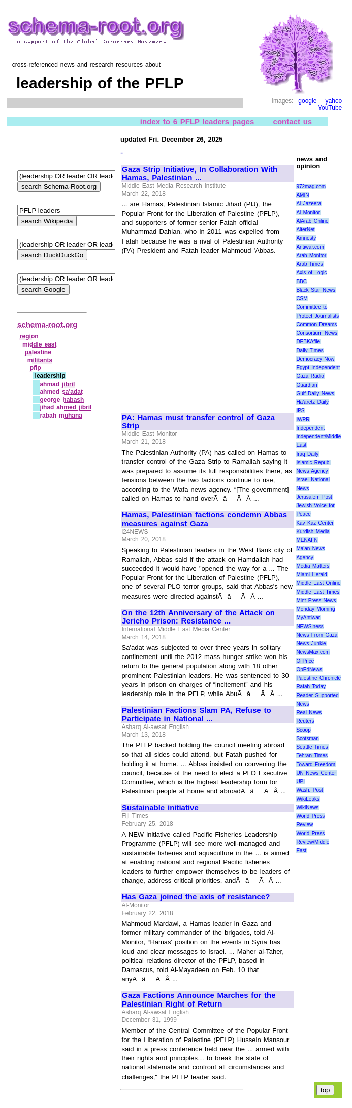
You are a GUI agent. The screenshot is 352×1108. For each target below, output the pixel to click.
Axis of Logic (311, 272)
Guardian (306, 385)
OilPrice (305, 661)
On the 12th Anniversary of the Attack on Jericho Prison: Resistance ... (198, 617)
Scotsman (307, 738)
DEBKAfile (308, 341)
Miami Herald (311, 574)
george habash (62, 399)
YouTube (330, 107)
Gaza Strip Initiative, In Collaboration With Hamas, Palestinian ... (199, 173)
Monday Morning (315, 609)
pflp (35, 367)
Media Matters (312, 566)
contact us (292, 121)
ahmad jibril (57, 384)
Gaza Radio (310, 376)
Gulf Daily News (315, 393)
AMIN (302, 195)
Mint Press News (316, 600)
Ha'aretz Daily (312, 402)
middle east (39, 344)
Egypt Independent (318, 367)
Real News (309, 712)
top (325, 1090)
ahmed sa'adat (61, 391)
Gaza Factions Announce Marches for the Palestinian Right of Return (199, 999)
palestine (38, 352)
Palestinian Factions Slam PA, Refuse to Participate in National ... (196, 714)
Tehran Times (312, 755)
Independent (310, 428)
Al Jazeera (308, 203)
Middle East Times (317, 592)
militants (39, 360)
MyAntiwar (308, 617)
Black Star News (315, 290)
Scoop (303, 730)
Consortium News (316, 333)
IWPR (302, 419)
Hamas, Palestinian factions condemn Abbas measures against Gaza (204, 519)
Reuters (305, 721)
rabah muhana (61, 415)
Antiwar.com (310, 247)
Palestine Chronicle (318, 678)
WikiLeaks (307, 799)
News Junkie (311, 643)
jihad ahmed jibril (65, 407)
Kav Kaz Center (314, 523)
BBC (301, 281)
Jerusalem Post (314, 497)
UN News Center (316, 773)
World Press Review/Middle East (312, 841)
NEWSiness (309, 626)
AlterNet (305, 229)
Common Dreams (316, 324)
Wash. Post (309, 790)
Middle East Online (318, 583)
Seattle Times (312, 747)
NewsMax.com (313, 652)
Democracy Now (315, 359)
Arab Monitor (311, 255)
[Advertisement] (207, 329)
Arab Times (309, 264)
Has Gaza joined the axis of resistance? (196, 897)
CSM (301, 298)
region (29, 336)
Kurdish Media (313, 531)
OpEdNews (309, 669)
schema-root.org (47, 324)
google (307, 101)
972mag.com (311, 186)
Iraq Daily (307, 454)
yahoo (334, 101)
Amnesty (306, 238)
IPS (300, 410)
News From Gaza (316, 635)
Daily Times (309, 350)
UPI (300, 781)
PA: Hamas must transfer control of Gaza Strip (198, 421)
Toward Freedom (315, 764)
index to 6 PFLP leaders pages (197, 121)
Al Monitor (308, 212)
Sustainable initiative (160, 808)
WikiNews (307, 807)
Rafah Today (311, 686)
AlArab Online (312, 221)
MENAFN (306, 540)
